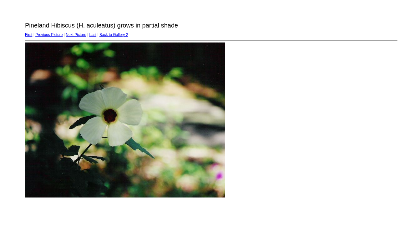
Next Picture (76, 34)
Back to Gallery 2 (113, 34)
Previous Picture (49, 34)
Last (92, 34)
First (28, 34)
